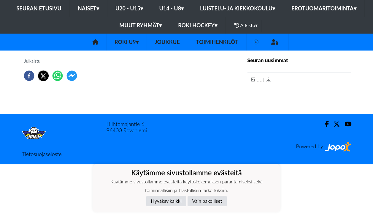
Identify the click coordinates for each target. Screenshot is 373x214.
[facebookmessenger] (71, 75)
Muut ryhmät (140, 25)
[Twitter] (334, 124)
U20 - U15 (129, 8)
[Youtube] (345, 124)
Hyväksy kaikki (166, 201)
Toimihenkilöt (217, 42)
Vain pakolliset (207, 201)
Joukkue (167, 42)
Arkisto (246, 25)
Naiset (88, 8)
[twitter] (43, 75)
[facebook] (29, 75)
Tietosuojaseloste (42, 154)
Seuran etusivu (38, 8)
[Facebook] (324, 124)
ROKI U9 (127, 42)
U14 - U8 (171, 8)
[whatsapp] (57, 75)
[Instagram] (256, 42)
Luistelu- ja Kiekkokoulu (237, 8)
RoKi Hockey (197, 25)
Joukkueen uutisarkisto (278, 96)
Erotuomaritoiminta (323, 8)
